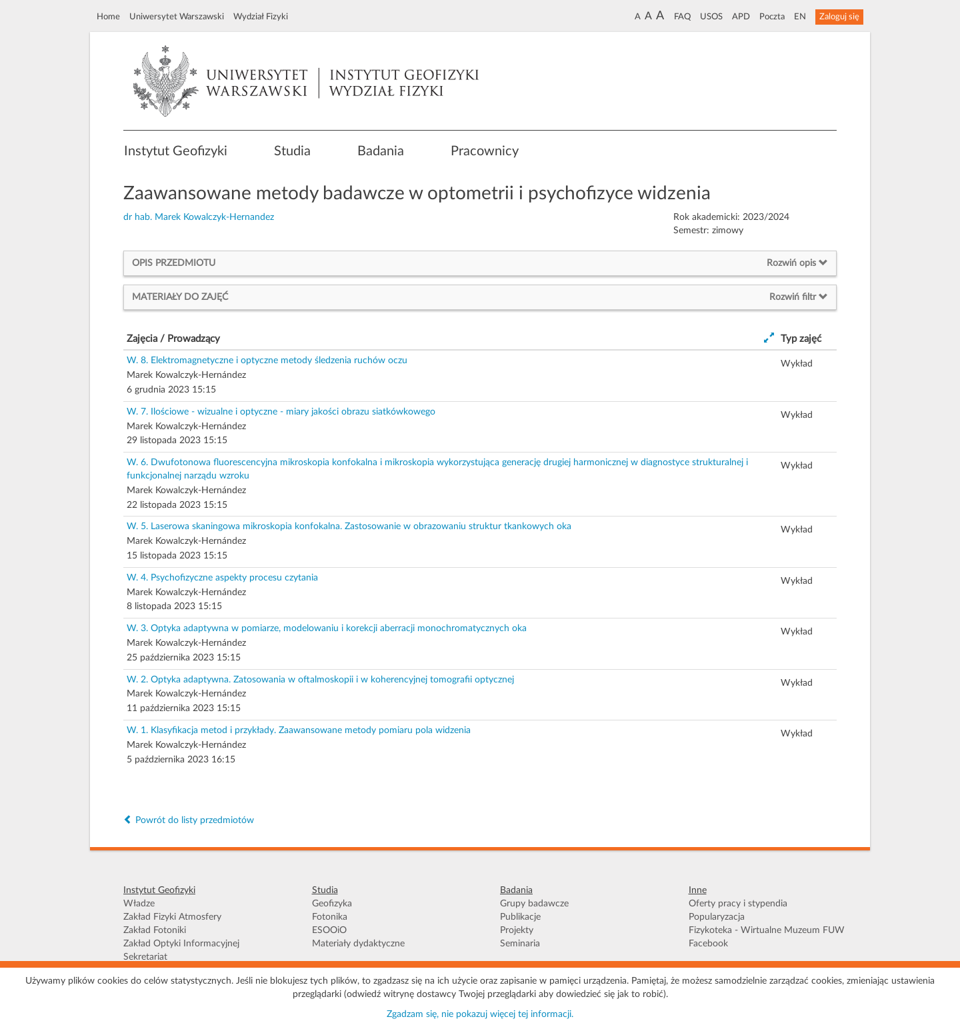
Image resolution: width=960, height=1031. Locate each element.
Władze (139, 903)
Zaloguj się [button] (839, 17)
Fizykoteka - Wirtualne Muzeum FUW (767, 930)
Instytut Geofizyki (175, 151)
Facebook (708, 943)
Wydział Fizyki (260, 17)
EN (800, 17)
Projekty (516, 930)
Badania (380, 151)
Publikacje (520, 917)
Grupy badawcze (534, 903)
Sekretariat (145, 957)
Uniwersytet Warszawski (176, 17)
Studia (292, 151)
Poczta (772, 17)
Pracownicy (485, 151)
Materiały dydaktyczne (358, 943)
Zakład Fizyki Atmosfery (172, 917)
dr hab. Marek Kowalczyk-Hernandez (198, 217)
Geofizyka (332, 903)
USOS (711, 17)
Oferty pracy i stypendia (738, 903)
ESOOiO (329, 930)
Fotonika (329, 917)
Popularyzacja (717, 917)
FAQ (682, 17)
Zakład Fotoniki (154, 930)
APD (741, 17)
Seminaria (520, 943)
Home (108, 17)
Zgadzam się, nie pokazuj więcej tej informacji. (480, 1014)
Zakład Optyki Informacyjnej (181, 943)
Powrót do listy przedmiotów (188, 820)
